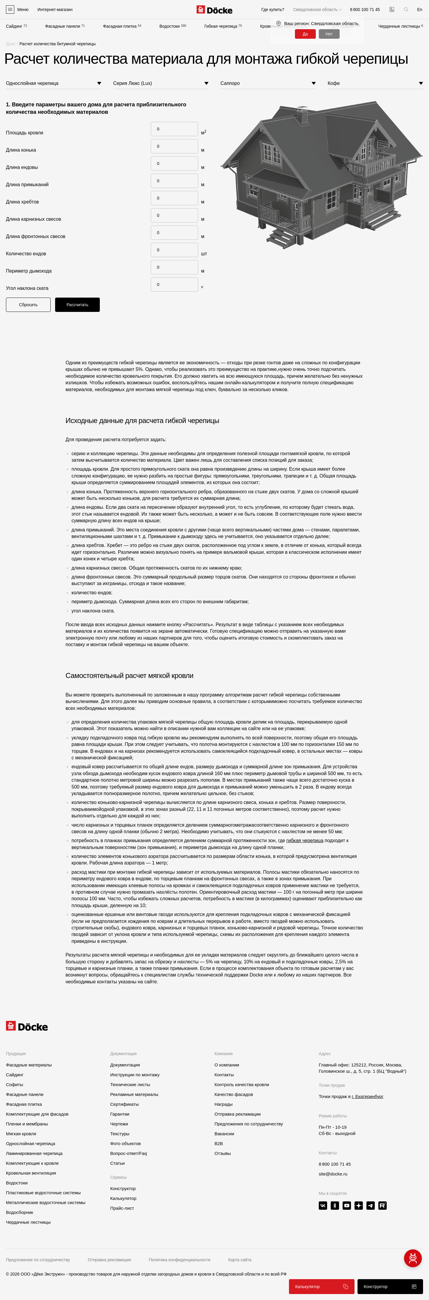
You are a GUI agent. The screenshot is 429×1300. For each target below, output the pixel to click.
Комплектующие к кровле (32, 1163)
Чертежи (119, 1123)
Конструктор (123, 1188)
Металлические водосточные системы (46, 1202)
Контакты (224, 1074)
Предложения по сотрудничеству (248, 1123)
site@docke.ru (333, 1173)
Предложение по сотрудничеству (38, 1260)
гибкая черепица (304, 840)
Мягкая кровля (21, 1133)
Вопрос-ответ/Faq (128, 1153)
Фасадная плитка (120, 26)
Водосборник (19, 1212)
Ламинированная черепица (34, 1153)
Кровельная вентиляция (31, 1172)
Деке (10, 43)
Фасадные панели (62, 26)
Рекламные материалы (134, 1094)
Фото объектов (125, 1143)
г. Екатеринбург (367, 1096)
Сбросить (28, 304)
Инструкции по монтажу (135, 1074)
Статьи (117, 1163)
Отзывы (222, 1153)
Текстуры (119, 1133)
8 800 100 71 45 (335, 1164)
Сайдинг (14, 26)
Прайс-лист (122, 1208)
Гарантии (119, 1113)
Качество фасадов (233, 1094)
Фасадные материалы (29, 1064)
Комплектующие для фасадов (37, 1113)
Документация (125, 1064)
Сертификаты (124, 1104)
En (419, 9)
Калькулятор (123, 1198)
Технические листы (130, 1084)
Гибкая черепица (220, 26)
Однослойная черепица (30, 1143)
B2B (218, 1143)
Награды (223, 1104)
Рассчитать (77, 304)
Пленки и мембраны (27, 1123)
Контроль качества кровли (241, 1084)
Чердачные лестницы (399, 26)
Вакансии (224, 1133)
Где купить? (272, 9)
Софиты (14, 1084)
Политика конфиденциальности (180, 1260)
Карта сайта (239, 1260)
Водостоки (169, 26)
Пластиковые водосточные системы (43, 1192)
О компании (226, 1064)
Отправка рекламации (237, 1113)
